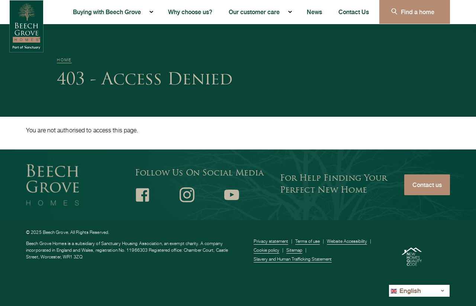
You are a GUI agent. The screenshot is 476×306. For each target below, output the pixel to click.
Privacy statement (271, 241)
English (406, 290)
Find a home (417, 11)
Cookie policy (266, 250)
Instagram (187, 194)
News (314, 11)
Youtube (231, 194)
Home (64, 59)
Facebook (142, 194)
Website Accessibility (347, 241)
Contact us (427, 184)
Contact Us (353, 11)
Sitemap (294, 250)
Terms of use (307, 241)
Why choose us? (190, 11)
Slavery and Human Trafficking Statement (293, 259)
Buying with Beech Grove (107, 11)
